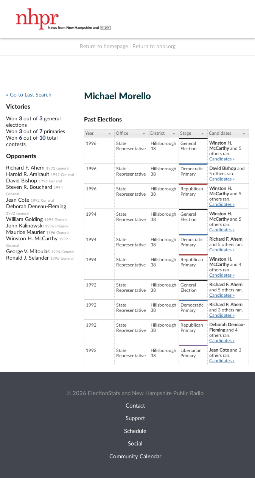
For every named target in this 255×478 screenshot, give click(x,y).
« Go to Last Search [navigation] (28, 95)
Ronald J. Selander (27, 258)
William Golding (24, 219)
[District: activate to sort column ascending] (164, 133)
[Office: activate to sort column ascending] (132, 133)
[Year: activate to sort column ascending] (99, 133)
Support (135, 418)
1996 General (50, 181)
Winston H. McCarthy (32, 238)
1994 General (55, 220)
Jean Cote (17, 200)
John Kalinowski (25, 226)
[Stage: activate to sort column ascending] (193, 133)
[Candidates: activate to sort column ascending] (228, 133)
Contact (135, 406)
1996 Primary (56, 226)
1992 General (57, 168)
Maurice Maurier (25, 232)
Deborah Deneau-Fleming (36, 206)
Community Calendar (135, 456)
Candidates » (222, 159)
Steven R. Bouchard (29, 187)
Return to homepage (104, 46)
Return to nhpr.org (154, 46)
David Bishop (21, 181)
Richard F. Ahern (25, 168)
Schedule (135, 431)
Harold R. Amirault (27, 174)
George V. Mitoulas (28, 251)
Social (135, 444)
